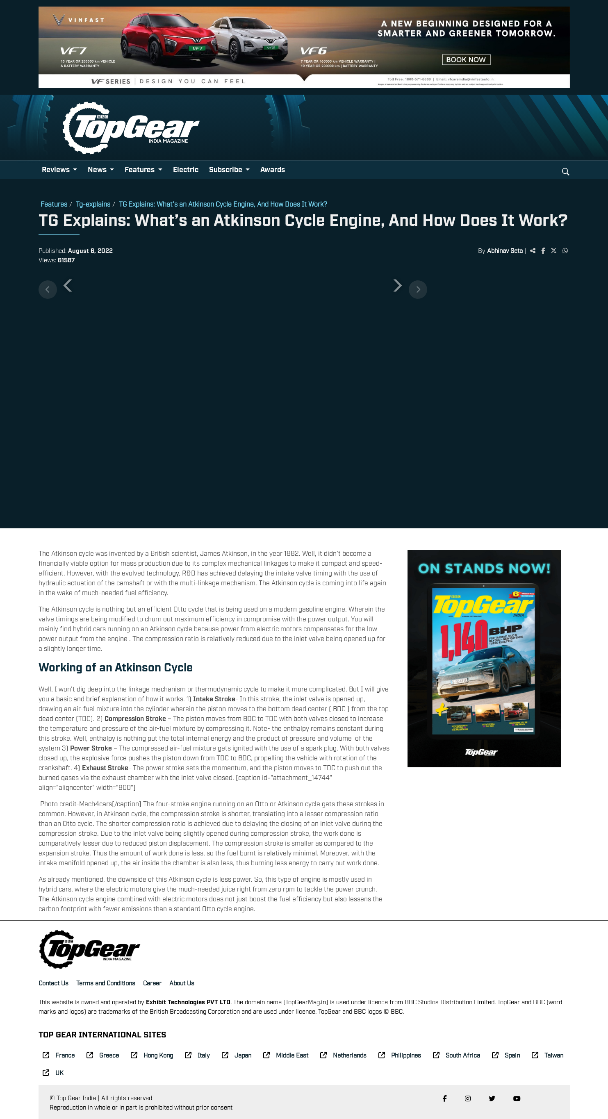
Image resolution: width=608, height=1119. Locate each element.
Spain (506, 1054)
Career (152, 982)
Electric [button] (185, 169)
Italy (197, 1054)
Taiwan (547, 1054)
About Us (181, 982)
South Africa (456, 1054)
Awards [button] (272, 169)
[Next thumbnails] (418, 289)
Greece (103, 1054)
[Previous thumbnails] (48, 289)
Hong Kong (152, 1054)
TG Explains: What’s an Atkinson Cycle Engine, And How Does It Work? (223, 204)
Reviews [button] (56, 169)
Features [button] (140, 169)
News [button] (98, 169)
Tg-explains (93, 204)
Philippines (399, 1054)
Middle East (285, 1054)
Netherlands (343, 1054)
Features (54, 204)
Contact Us (53, 982)
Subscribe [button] (226, 169)
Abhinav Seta (505, 250)
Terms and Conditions (105, 982)
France (59, 1054)
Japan (236, 1054)
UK (53, 1072)
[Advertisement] (498, 395)
